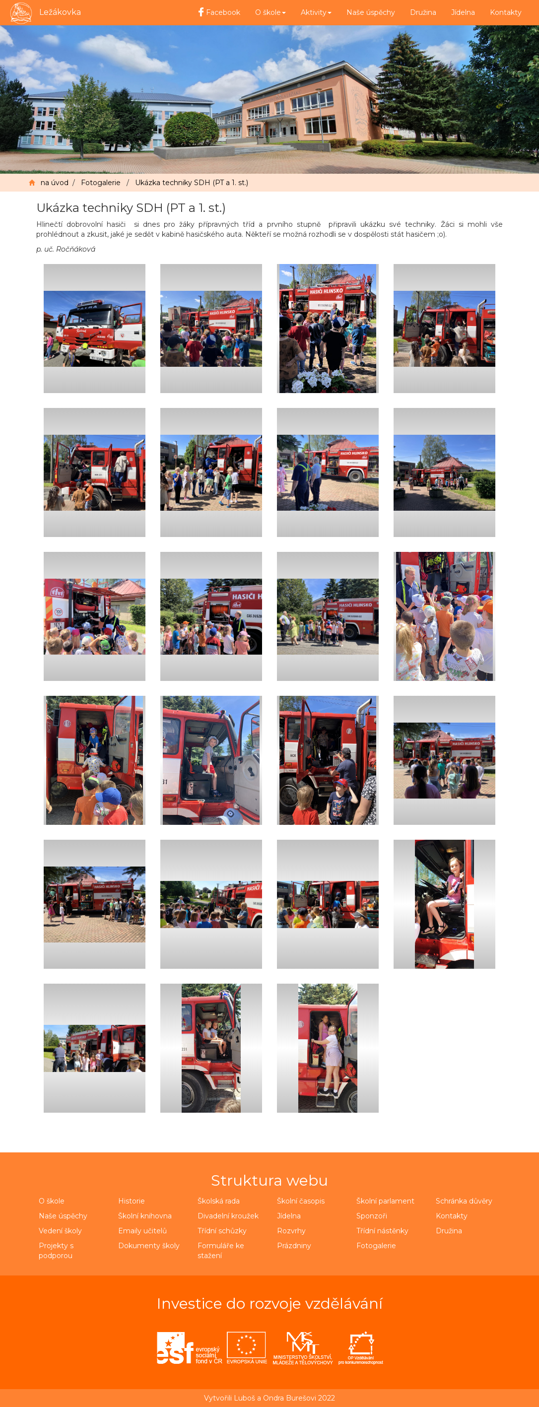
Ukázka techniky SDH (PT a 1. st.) (191, 182)
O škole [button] (270, 12)
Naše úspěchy (370, 12)
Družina (423, 12)
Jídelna (463, 12)
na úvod (54, 182)
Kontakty (506, 12)
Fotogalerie (101, 182)
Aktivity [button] (316, 12)
